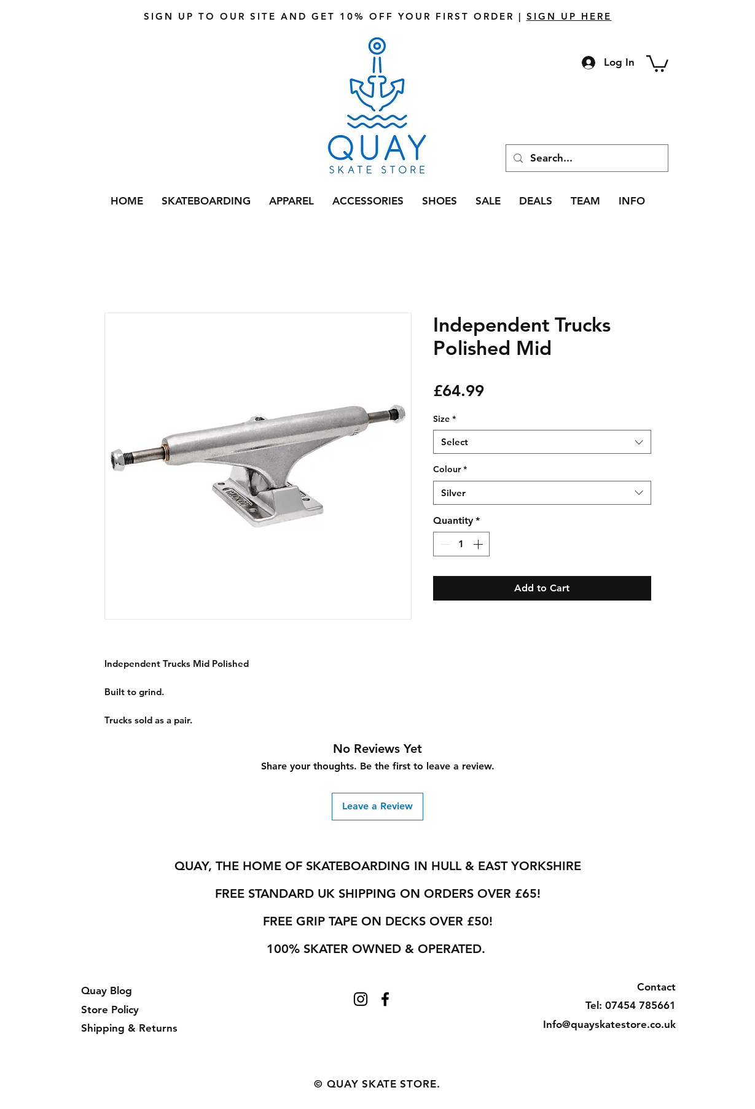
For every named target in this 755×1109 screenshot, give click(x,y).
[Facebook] (385, 999)
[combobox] (542, 442)
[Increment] (479, 544)
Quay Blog (106, 990)
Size (444, 418)
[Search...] (586, 158)
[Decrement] (443, 544)
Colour (450, 469)
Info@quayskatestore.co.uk (609, 1024)
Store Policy (110, 1009)
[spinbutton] (461, 544)
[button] (657, 62)
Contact (656, 987)
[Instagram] (360, 999)
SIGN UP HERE (569, 16)
